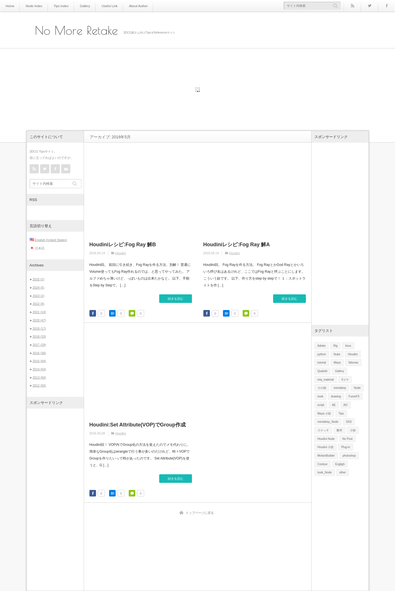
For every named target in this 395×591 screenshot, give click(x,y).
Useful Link (102, 5)
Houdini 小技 (326, 447)
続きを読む (175, 298)
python (322, 354)
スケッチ (323, 430)
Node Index (32, 5)
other (342, 472)
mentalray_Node (328, 421)
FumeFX (354, 396)
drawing (336, 396)
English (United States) (51, 240)
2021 (39, 312)
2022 (38, 303)
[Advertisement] (55, 499)
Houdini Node (326, 438)
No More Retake (76, 30)
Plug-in (345, 447)
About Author (129, 5)
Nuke (337, 354)
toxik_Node (325, 472)
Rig (335, 345)
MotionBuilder (326, 455)
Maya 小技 (324, 413)
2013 (39, 377)
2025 (38, 279)
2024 (38, 287)
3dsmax (353, 362)
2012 (39, 385)
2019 (39, 328)
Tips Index (57, 5)
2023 (38, 295)
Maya (337, 362)
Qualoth (323, 371)
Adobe (322, 345)
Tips (341, 413)
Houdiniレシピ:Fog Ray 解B (122, 244)
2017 (39, 344)
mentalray (340, 387)
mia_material (326, 379)
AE (333, 405)
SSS (349, 421)
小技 (353, 430)
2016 (39, 353)
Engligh (340, 464)
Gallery (79, 5)
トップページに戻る (200, 512)
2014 (39, 369)
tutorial (322, 362)
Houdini (120, 253)
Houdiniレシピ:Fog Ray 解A (236, 244)
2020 (39, 320)
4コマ (345, 379)
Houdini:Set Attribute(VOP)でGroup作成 (137, 425)
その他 (322, 387)
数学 (339, 430)
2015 (39, 361)
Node (357, 387)
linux (348, 345)
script (321, 405)
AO (345, 405)
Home (9, 5)
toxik (321, 396)
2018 (39, 336)
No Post (347, 438)
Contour (323, 464)
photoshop (349, 455)
